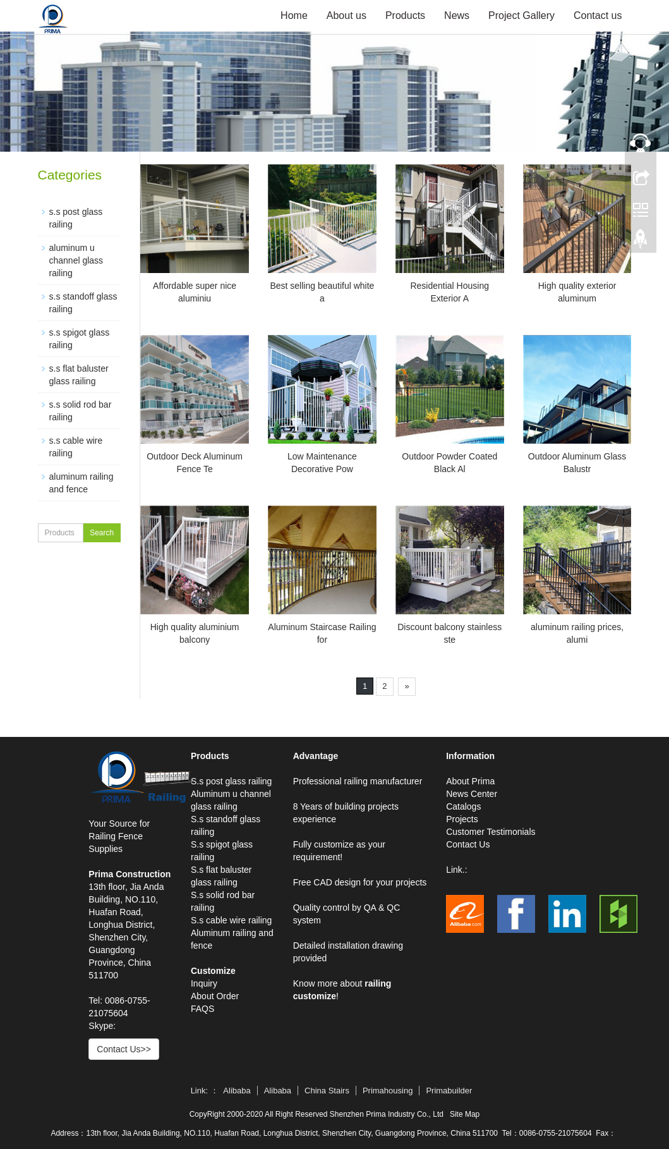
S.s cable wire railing (231, 920)
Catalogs (463, 806)
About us (346, 15)
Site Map (464, 1114)
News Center (471, 794)
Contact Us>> (124, 1049)
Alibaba (236, 1090)
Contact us (598, 15)
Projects (462, 819)
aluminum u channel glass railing (76, 260)
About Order (215, 996)
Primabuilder (449, 1090)
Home (294, 15)
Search (102, 532)
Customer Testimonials (490, 832)
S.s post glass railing (231, 781)
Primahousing (388, 1090)
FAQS (202, 1009)
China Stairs (326, 1090)
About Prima (470, 781)
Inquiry (204, 983)
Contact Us (468, 844)
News (456, 15)
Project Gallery (521, 15)
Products (405, 15)
